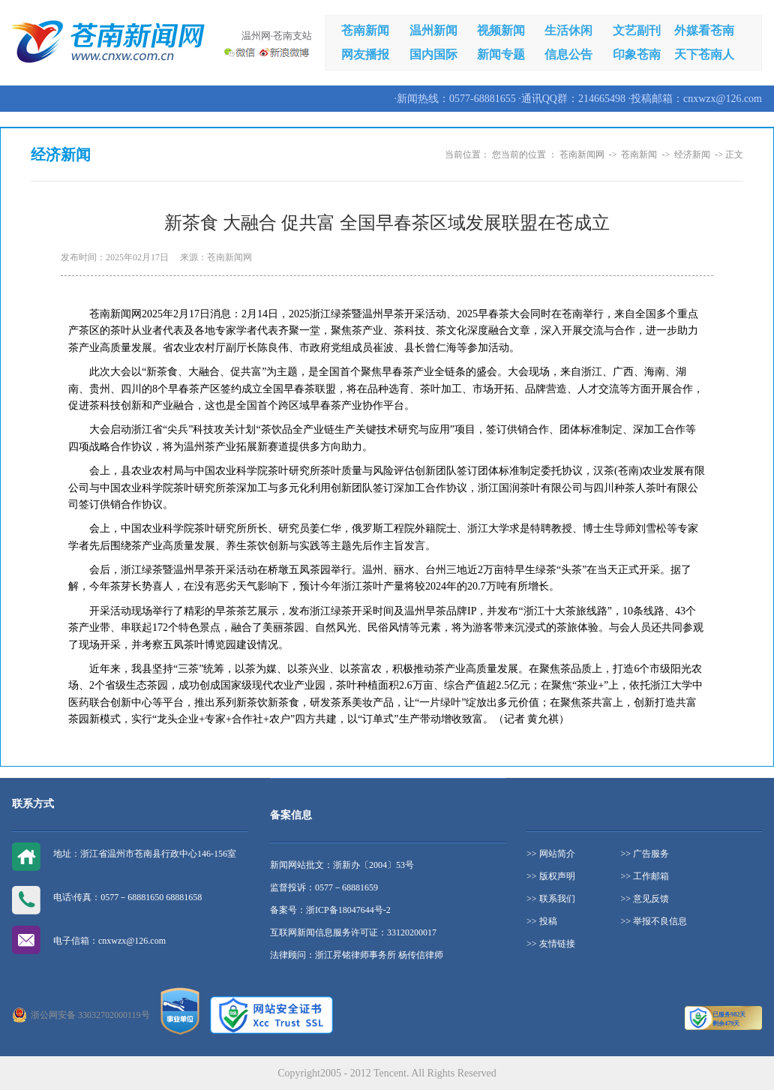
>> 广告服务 (645, 853)
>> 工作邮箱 (645, 876)
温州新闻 (434, 30)
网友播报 (365, 54)
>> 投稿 (541, 921)
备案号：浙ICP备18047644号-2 (330, 910)
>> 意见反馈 (645, 898)
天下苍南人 (704, 54)
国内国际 (434, 54)
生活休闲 (568, 30)
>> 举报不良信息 (654, 921)
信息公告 (568, 54)
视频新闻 (501, 30)
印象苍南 (637, 54)
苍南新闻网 (582, 154)
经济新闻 (692, 154)
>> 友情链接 (550, 943)
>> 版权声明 (550, 876)
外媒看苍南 (704, 30)
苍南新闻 (365, 30)
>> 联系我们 (550, 898)
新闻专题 (501, 54)
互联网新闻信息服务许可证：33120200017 (353, 932)
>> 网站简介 (550, 853)
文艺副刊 (637, 30)
